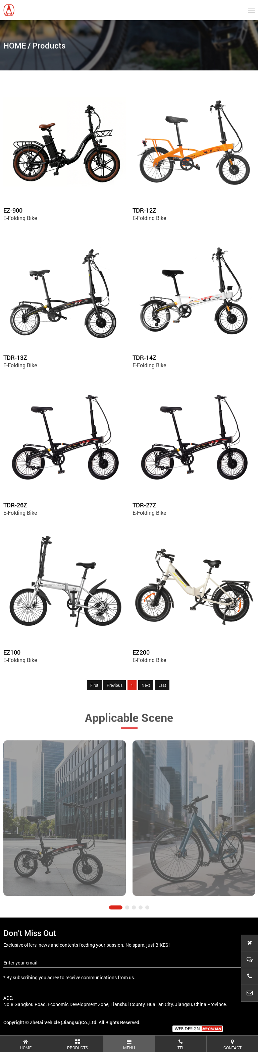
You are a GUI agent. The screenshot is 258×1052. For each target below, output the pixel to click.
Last (162, 685)
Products (48, 46)
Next (146, 685)
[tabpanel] (64, 834)
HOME (14, 46)
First (94, 685)
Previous (114, 685)
